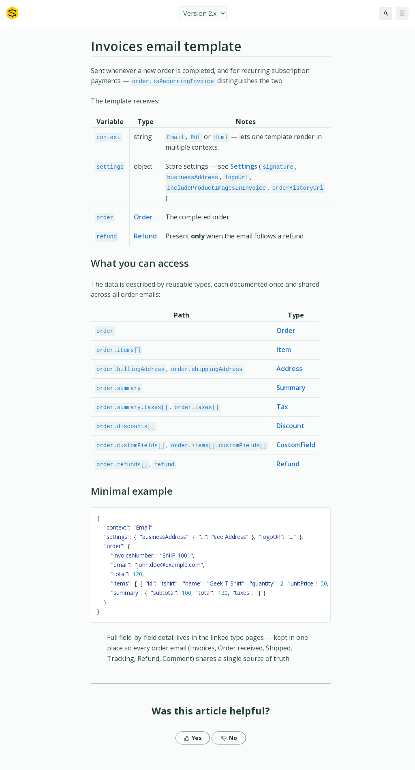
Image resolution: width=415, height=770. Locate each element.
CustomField (295, 450)
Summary (291, 391)
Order (143, 218)
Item (283, 352)
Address (289, 372)
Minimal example (132, 497)
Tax (282, 411)
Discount (290, 430)
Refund (145, 238)
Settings (243, 167)
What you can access (140, 265)
